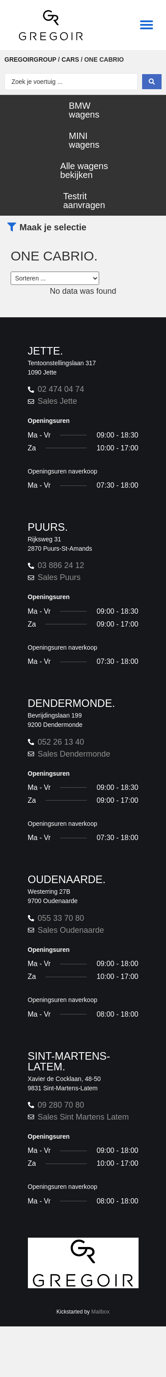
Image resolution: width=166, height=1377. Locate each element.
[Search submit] (152, 81)
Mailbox (100, 1312)
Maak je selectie (52, 227)
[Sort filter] (55, 278)
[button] (146, 25)
